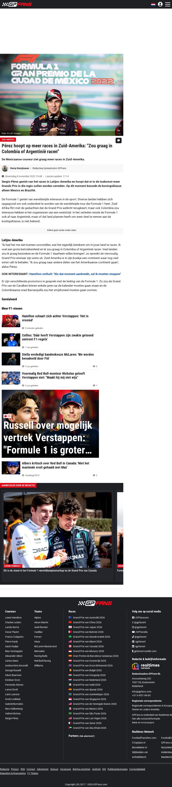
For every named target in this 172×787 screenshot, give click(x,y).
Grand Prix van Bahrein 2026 (86, 632)
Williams (38, 665)
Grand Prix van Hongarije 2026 (87, 675)
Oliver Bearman (13, 675)
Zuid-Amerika (8, 139)
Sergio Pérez (11, 718)
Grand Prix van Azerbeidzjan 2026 (89, 694)
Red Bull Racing (42, 660)
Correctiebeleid (137, 769)
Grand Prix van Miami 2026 (85, 641)
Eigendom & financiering (13, 773)
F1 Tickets (32, 773)
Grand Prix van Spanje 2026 (86, 689)
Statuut (54, 769)
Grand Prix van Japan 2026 (85, 627)
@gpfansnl (139, 627)
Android (96, 769)
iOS (104, 769)
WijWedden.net (140, 752)
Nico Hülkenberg (14, 708)
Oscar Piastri (12, 632)
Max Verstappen (14, 651)
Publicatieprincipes (118, 769)
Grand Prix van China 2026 (85, 622)
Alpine (37, 617)
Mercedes (39, 651)
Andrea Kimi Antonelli (16, 665)
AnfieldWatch (139, 757)
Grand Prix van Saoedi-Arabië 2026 (89, 636)
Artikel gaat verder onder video (61, 230)
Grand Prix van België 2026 (85, 670)
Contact (31, 769)
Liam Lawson (12, 694)
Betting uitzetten (81, 769)
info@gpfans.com (141, 691)
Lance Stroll (11, 689)
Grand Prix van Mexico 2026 (86, 708)
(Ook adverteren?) (86, 736)
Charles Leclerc (13, 622)
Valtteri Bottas (13, 713)
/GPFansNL (140, 632)
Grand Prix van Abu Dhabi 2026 (87, 728)
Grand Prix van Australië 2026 (87, 617)
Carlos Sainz (11, 660)
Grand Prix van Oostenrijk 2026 (87, 660)
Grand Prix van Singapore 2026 (87, 699)
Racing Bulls (40, 656)
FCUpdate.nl (138, 742)
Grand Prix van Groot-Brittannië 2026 (91, 665)
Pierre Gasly (11, 641)
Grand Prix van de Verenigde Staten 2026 (93, 704)
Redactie (4, 769)
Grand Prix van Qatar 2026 (85, 723)
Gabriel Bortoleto (14, 704)
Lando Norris (12, 627)
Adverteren (43, 769)
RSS (23, 769)
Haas (37, 641)
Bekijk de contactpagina (143, 722)
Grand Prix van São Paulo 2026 (87, 713)
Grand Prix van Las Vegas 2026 (87, 718)
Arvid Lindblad (12, 699)
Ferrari (37, 636)
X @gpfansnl (139, 622)
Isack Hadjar (12, 646)
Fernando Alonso (14, 684)
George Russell (13, 670)
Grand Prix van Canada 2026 (86, 646)
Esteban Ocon (12, 680)
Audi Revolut (41, 627)
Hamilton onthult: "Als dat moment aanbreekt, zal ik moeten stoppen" (75, 274)
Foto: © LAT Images (11, 133)
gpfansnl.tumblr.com (144, 651)
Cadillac (38, 632)
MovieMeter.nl (139, 747)
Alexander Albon (13, 656)
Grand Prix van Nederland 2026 (87, 680)
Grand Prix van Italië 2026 (84, 684)
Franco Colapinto (14, 636)
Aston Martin (41, 622)
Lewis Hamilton (13, 617)
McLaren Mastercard (45, 646)
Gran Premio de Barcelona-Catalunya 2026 (93, 656)
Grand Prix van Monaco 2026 (86, 651)
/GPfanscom (140, 617)
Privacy (15, 769)
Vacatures (65, 769)
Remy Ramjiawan (20, 168)
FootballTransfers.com (144, 737)
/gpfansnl (138, 641)
